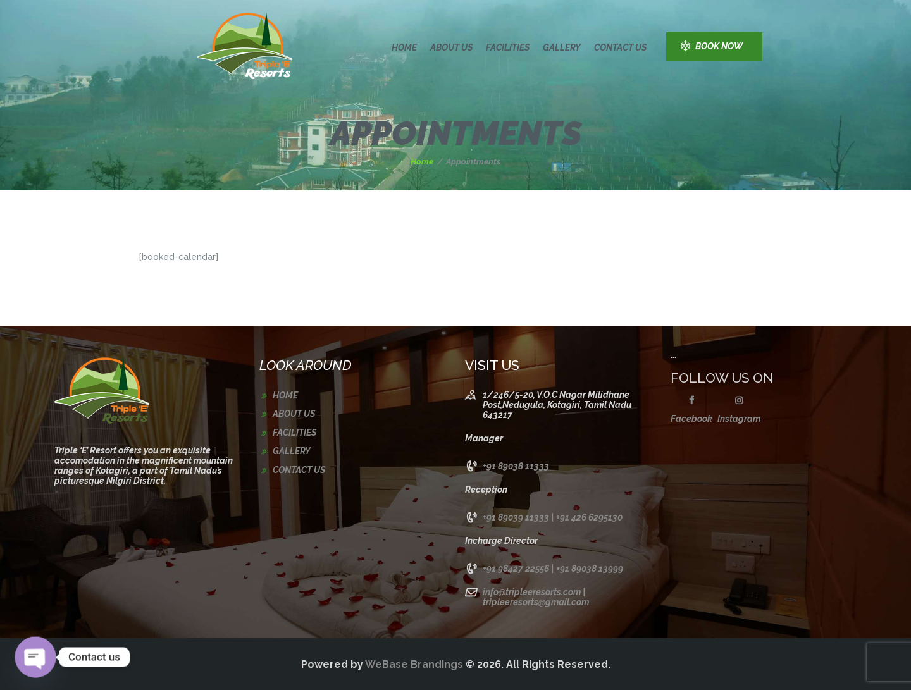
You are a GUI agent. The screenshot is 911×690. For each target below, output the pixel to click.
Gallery (292, 451)
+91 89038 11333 (516, 466)
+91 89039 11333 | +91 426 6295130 (553, 517)
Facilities (294, 433)
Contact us (299, 470)
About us (294, 414)
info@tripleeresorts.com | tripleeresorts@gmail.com (536, 597)
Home (422, 161)
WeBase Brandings (414, 664)
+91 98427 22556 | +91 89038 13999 (553, 569)
